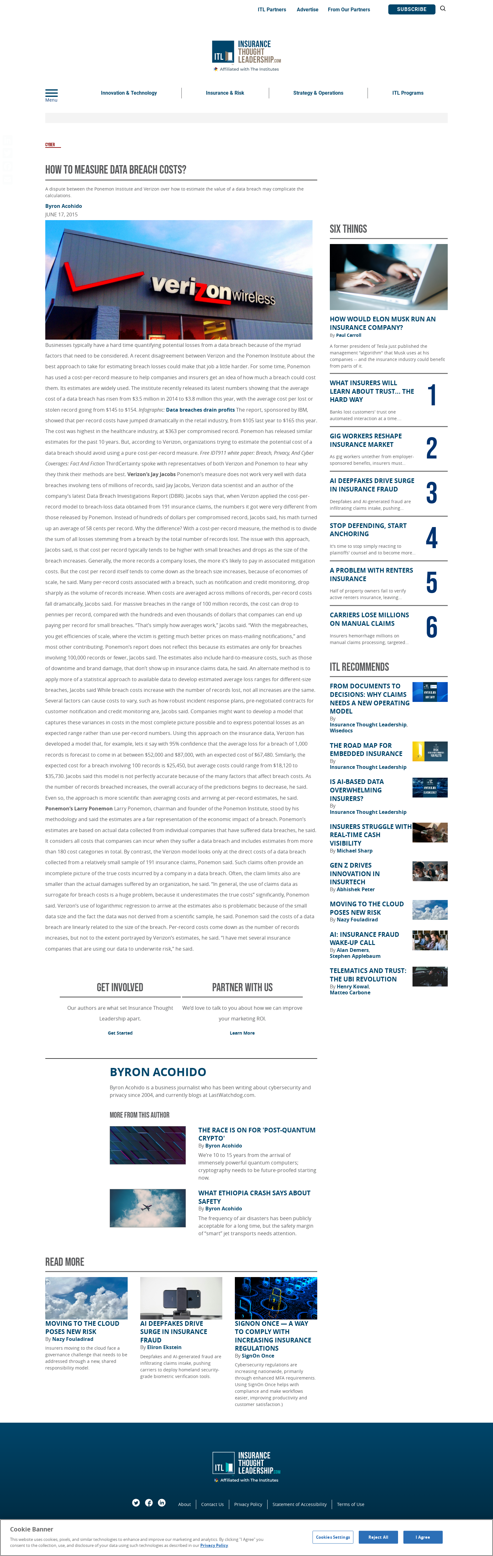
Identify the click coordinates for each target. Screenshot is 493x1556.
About (184, 1504)
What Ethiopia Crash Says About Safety (254, 1197)
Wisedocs (341, 730)
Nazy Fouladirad (72, 1339)
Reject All (378, 1537)
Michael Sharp (355, 850)
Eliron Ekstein (164, 1347)
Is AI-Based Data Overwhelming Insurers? (357, 790)
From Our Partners (349, 10)
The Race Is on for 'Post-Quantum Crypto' (257, 1134)
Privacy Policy (248, 1504)
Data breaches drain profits (200, 409)
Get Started (120, 1033)
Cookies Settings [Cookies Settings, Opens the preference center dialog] (333, 1537)
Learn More (242, 1033)
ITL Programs (408, 93)
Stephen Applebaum (355, 956)
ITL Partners (272, 10)
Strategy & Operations (318, 93)
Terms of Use (350, 1504)
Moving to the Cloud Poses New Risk (82, 1328)
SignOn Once (258, 1355)
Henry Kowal (353, 986)
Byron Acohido (63, 206)
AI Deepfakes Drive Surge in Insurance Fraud (173, 1332)
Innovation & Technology (129, 93)
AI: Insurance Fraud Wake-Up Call (364, 939)
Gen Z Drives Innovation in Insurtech (355, 873)
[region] (246, 1537)
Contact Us (212, 1504)
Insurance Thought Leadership (369, 724)
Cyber (50, 145)
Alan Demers (353, 950)
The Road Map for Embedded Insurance (366, 750)
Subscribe (412, 9)
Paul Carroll (348, 335)
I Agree (423, 1537)
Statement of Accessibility (300, 1504)
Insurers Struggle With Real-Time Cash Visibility (371, 835)
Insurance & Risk (225, 93)
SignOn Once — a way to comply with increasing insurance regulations (273, 1336)
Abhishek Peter (356, 889)
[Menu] (61, 93)
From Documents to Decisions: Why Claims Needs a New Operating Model (370, 698)
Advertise (308, 10)
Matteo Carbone (350, 992)
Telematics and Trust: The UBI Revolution (368, 975)
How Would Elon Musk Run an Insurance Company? (383, 323)
